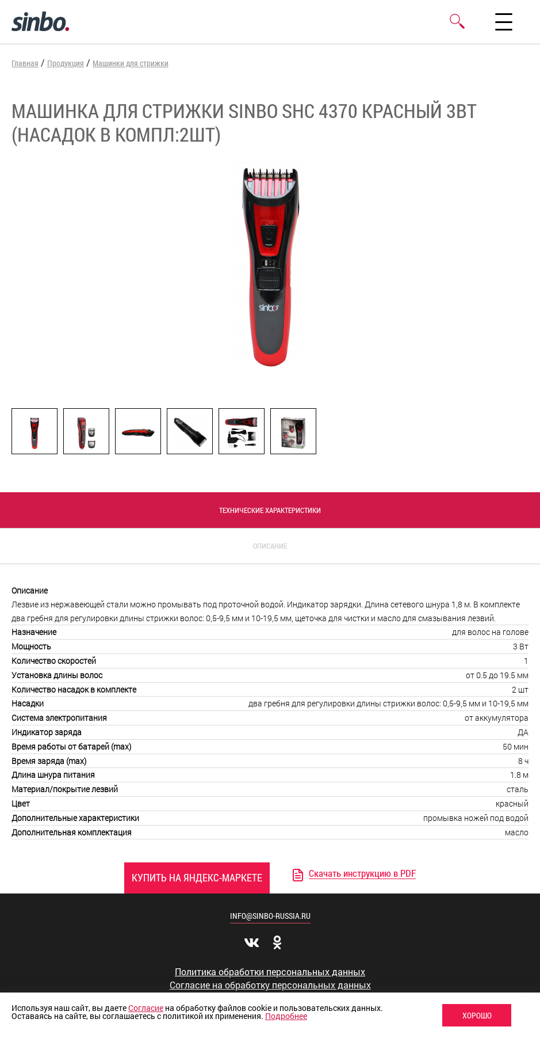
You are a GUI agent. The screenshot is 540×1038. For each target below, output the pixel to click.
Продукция (65, 63)
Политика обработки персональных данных (270, 971)
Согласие (145, 1007)
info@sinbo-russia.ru (270, 915)
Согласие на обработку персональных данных (270, 985)
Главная (25, 63)
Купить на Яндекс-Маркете (197, 877)
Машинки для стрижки (130, 63)
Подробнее (286, 1015)
